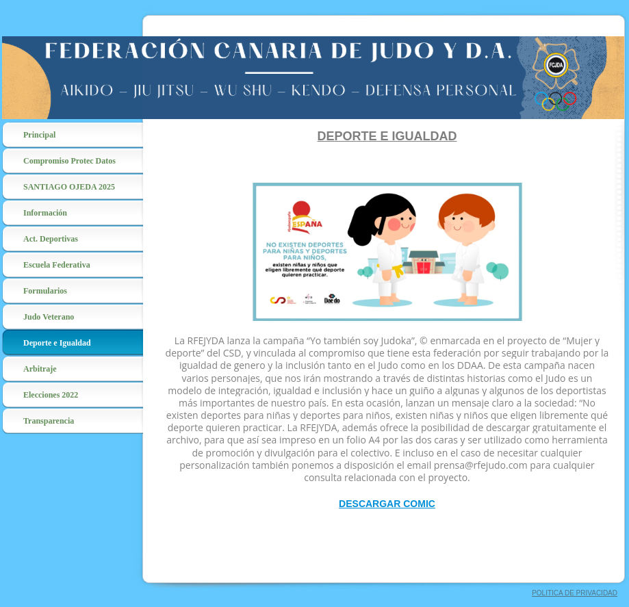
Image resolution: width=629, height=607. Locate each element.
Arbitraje (40, 369)
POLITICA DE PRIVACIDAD (574, 593)
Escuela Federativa (56, 265)
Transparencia (48, 421)
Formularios (45, 291)
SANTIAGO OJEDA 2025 (69, 187)
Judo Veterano (48, 317)
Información (45, 213)
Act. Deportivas (50, 239)
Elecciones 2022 (50, 395)
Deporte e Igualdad (57, 343)
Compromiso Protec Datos (69, 161)
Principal (39, 135)
